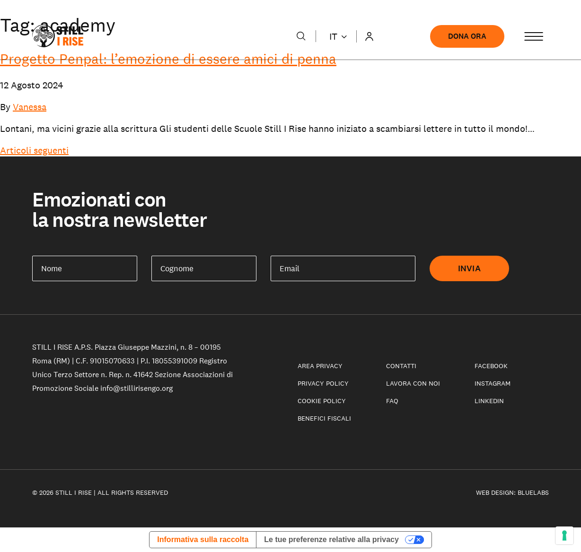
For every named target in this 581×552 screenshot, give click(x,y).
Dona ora (467, 36)
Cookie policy (322, 401)
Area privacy (320, 366)
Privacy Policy (323, 383)
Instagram (493, 383)
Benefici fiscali (324, 418)
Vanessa (29, 107)
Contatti (401, 366)
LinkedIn (489, 401)
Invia (469, 268)
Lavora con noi (413, 383)
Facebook (491, 366)
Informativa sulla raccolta (202, 539)
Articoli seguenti (34, 150)
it (338, 36)
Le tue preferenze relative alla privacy (331, 539)
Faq (392, 401)
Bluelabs (533, 492)
